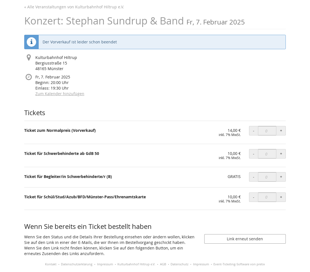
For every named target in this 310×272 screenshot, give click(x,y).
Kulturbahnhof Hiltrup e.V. (136, 264)
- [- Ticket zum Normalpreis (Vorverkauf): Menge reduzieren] (253, 130)
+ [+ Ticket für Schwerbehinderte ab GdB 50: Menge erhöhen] (281, 153)
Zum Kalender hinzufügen (59, 93)
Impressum (105, 264)
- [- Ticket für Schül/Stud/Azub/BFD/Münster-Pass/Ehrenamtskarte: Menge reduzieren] (253, 197)
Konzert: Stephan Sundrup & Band (134, 21)
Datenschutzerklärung (76, 264)
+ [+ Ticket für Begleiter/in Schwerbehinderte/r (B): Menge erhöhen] (281, 176)
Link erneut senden (245, 238)
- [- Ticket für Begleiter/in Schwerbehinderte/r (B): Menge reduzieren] (253, 176)
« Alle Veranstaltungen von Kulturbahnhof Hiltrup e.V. (74, 6)
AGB (163, 264)
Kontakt (50, 264)
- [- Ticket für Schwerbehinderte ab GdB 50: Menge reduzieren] (253, 153)
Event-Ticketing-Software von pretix (239, 264)
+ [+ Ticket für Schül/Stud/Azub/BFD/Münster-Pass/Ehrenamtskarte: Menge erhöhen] (281, 197)
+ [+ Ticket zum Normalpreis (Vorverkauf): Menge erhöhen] (281, 130)
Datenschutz (179, 264)
